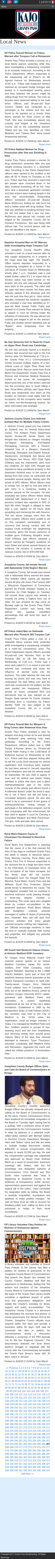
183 (30, 1417)
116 (43, 1394)
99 (11, 1391)
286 (43, 1450)
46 (19, 1378)
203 (30, 1424)
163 (30, 1411)
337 (48, 1467)
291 (21, 1454)
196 (43, 1421)
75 (22, 1384)
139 (11, 1404)
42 (6, 1378)
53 (42, 1378)
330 (16, 1467)
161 (21, 1411)
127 (48, 1397)
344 (34, 1470)
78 (32, 1384)
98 (7, 1391)
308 (7, 1460)
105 (38, 1391)
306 (43, 1457)
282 (25, 1450)
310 (16, 1460)
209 (11, 1427)
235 (39, 1434)
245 (39, 1437)
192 (25, 1421)
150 (16, 1407)
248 (7, 1440)
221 (21, 1431)
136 (43, 1401)
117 (48, 1394)
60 (19, 1381)
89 (22, 1388)
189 (11, 1421)
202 (25, 1424)
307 (48, 1457)
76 (25, 1384)
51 (35, 1378)
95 (42, 1388)
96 (45, 1388)
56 (6, 1381)
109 (11, 1394)
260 (16, 1444)
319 (11, 1464)
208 (7, 1427)
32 (19, 1374)
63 (29, 1381)
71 (9, 1384)
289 (11, 1454)
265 (39, 1444)
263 (30, 1444)
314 (34, 1460)
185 (39, 1417)
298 (7, 1457)
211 (21, 1427)
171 (21, 1414)
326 (43, 1464)
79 (35, 1384)
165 (39, 1411)
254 (34, 1440)
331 (21, 1467)
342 (25, 1470)
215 (39, 1427)
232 (25, 1434)
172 (25, 1414)
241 (21, 1437)
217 (48, 1427)
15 (9, 1371)
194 (34, 1421)
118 (7, 1397)
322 (25, 1464)
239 (11, 1437)
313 (30, 1460)
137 (48, 1401)
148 (7, 1407)
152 (25, 1407)
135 (39, 1401)
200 (16, 1424)
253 (30, 1440)
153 (30, 1407)
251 (21, 1440)
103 (29, 1391)
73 (16, 1384)
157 (48, 1407)
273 (30, 1447)
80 (39, 1384)
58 (12, 1381)
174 (34, 1414)
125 (39, 1397)
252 (25, 1440)
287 (48, 1450)
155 (39, 1407)
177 (48, 1414)
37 (35, 1374)
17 (16, 1371)
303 (30, 1457)
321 (21, 1464)
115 (39, 1394)
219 (11, 1431)
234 (34, 1434)
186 (43, 1417)
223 (30, 1431)
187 (48, 1417)
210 (16, 1427)
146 (43, 1404)
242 (25, 1437)
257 (48, 1440)
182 (25, 1417)
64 (32, 1381)
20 (25, 1371)
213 (30, 1427)
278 (7, 1450)
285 (39, 1450)
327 (48, 1464)
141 (21, 1404)
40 (45, 1374)
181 (21, 1417)
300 (16, 1457)
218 (7, 1431)
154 (34, 1407)
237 (48, 1434)
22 (32, 1371)
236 (43, 1434)
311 (21, 1460)
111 (21, 1394)
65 (35, 1381)
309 (11, 1460)
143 (30, 1404)
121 (21, 1397)
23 (35, 1371)
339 (11, 1470)
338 (7, 1470)
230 (16, 1434)
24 (39, 1371)
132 (25, 1401)
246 (43, 1437)
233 (30, 1434)
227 (48, 1431)
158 (7, 1411)
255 (39, 1440)
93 (35, 1388)
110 (16, 1394)
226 (43, 1431)
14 (6, 1371)
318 (7, 1464)
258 (7, 1444)
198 (7, 1424)
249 (11, 1440)
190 (16, 1421)
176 (43, 1414)
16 (12, 1371)
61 (22, 1381)
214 (34, 1427)
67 (42, 1381)
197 (48, 1421)
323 (30, 1464)
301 (21, 1457)
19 (22, 1371)
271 (21, 1447)
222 (25, 1431)
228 (7, 1434)
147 (48, 1404)
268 (7, 1447)
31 (16, 1374)
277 (48, 1447)
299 (11, 1457)
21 (29, 1371)
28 (6, 1374)
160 (16, 1411)
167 (48, 1411)
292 (25, 1454)
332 (25, 1467)
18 (19, 1371)
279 (11, 1450)
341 (21, 1470)
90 (25, 1388)
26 (45, 1371)
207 (48, 1424)
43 (9, 1378)
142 (25, 1404)
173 (30, 1414)
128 (7, 1401)
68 (45, 1381)
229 (11, 1434)
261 (21, 1444)
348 (23, 1474)
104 (33, 1391)
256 (43, 1440)
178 (7, 1417)
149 (11, 1407)
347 (48, 1470)
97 (48, 1388)
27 (48, 1371)
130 (16, 1401)
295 (39, 1454)
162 (25, 1411)
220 (16, 1431)
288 (7, 1454)
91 (29, 1388)
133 (30, 1401)
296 (43, 1454)
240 (16, 1437)
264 (34, 1444)
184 (34, 1417)
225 (39, 1431)
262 (25, 1444)
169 (11, 1414)
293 (30, 1454)
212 (25, 1427)
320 (16, 1464)
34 (25, 1374)
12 (44, 1368)
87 (16, 1388)
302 (25, 1457)
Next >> (30, 1474)
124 (34, 1397)
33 (22, 1374)
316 (43, 1460)
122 (25, 1397)
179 (11, 1417)
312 (25, 1460)
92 (32, 1388)
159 (11, 1411)
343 (30, 1470)
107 (47, 1391)
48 (25, 1378)
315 (39, 1460)
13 (47, 1368)
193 (30, 1421)
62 (25, 1381)
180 (16, 1417)
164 (34, 1411)
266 (43, 1444)
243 (30, 1437)
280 (16, 1450)
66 (39, 1381)
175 (39, 1414)
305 (39, 1457)
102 (24, 1391)
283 (30, 1450)
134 (34, 1401)
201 (21, 1424)
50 (32, 1378)
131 (21, 1401)
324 (34, 1464)
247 (48, 1437)
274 (34, 1447)
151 (21, 1407)
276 (43, 1447)
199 (11, 1424)
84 (6, 1388)
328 (7, 1467)
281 (21, 1450)
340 (16, 1470)
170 (16, 1414)
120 (16, 1397)
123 (30, 1397)
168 (7, 1414)
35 (29, 1374)
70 (6, 1384)
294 (34, 1454)
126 (43, 1397)
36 (32, 1374)
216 (43, 1427)
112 (25, 1394)
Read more (45, 144)
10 (38, 1368)
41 (48, 1374)
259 (11, 1444)
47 (22, 1378)
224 (34, 1431)
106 (42, 1391)
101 (19, 1391)
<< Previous (12, 1368)
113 (30, 1394)
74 (19, 1384)
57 (9, 1381)
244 (34, 1437)
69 (48, 1381)
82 (45, 1384)
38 (39, 1374)
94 (39, 1388)
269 (11, 1447)
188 (7, 1421)
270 (16, 1447)
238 (7, 1437)
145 (39, 1404)
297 (48, 1454)
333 (30, 1467)
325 (39, 1464)
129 (11, 1401)
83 (48, 1384)
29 (9, 1374)
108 (7, 1394)
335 (39, 1467)
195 (39, 1421)
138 (7, 1404)
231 (21, 1434)
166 (43, 1411)
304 (34, 1457)
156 (43, 1407)
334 (34, 1467)
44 (12, 1378)
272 (25, 1447)
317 (48, 1460)
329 (11, 1467)
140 (16, 1404)
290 (16, 1454)
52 (39, 1378)
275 (39, 1447)
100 (15, 1391)
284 (34, 1450)
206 (43, 1424)
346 (43, 1470)
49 (29, 1378)
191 (21, 1421)
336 (43, 1467)
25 (42, 1371)
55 (48, 1378)
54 (45, 1378)
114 (34, 1394)
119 (11, 1397)
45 (16, 1378)
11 (41, 1368)
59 (16, 1381)
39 (42, 1374)
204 (34, 1424)
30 (12, 1374)
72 (12, 1384)
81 (42, 1384)
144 (34, 1404)
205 (39, 1424)
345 (39, 1470)
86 (12, 1388)
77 (29, 1384)
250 (16, 1440)
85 (9, 1388)
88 (19, 1388)
